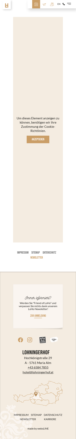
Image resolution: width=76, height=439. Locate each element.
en (58, 4)
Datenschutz (49, 253)
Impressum (23, 253)
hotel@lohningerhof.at (38, 372)
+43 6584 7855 (38, 367)
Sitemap (35, 253)
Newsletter (36, 258)
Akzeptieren (38, 139)
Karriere (50, 419)
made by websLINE (38, 428)
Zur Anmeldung (38, 316)
